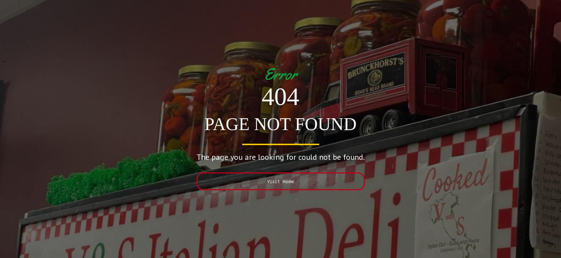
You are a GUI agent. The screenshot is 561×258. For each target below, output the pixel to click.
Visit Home (280, 181)
